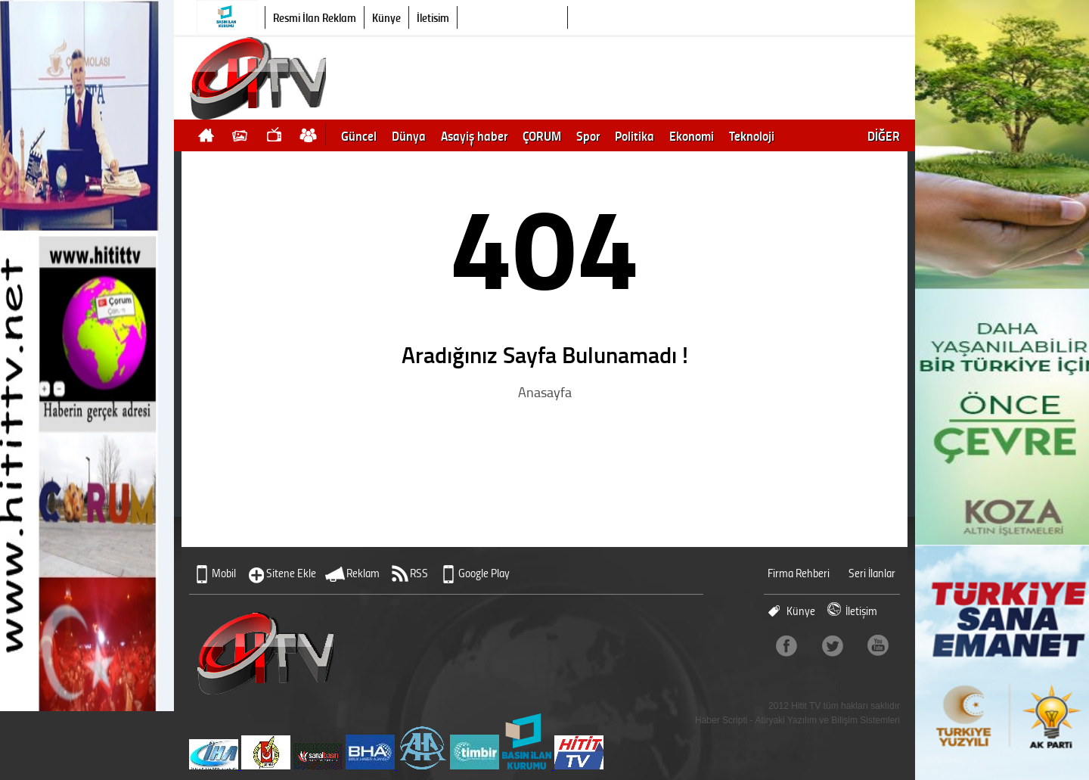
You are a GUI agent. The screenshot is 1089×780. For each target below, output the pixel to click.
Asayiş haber (474, 135)
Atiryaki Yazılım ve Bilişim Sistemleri (827, 720)
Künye (386, 17)
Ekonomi (691, 135)
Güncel (359, 135)
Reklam (363, 573)
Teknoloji (751, 135)
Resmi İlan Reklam (314, 17)
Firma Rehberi (799, 573)
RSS (419, 573)
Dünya (409, 135)
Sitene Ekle (291, 573)
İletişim (433, 17)
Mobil (224, 573)
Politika (634, 135)
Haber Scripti (721, 720)
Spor (588, 135)
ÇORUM (542, 135)
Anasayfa (545, 392)
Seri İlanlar (872, 573)
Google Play (484, 573)
